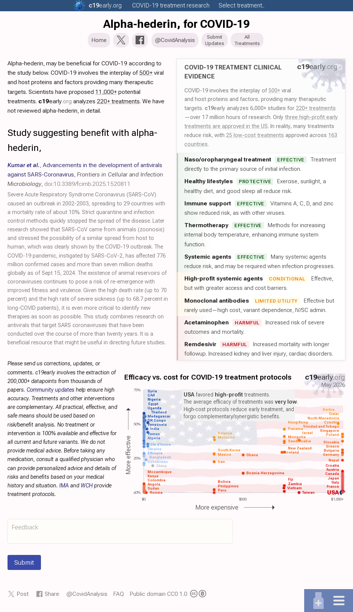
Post (23, 596)
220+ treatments (316, 110)
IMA (64, 488)
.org (105, 5)
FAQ (118, 596)
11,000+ (106, 93)
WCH (87, 488)
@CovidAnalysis (86, 596)
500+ (274, 92)
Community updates (50, 392)
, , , (85, 177)
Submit (24, 564)
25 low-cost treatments (255, 137)
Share (52, 596)
